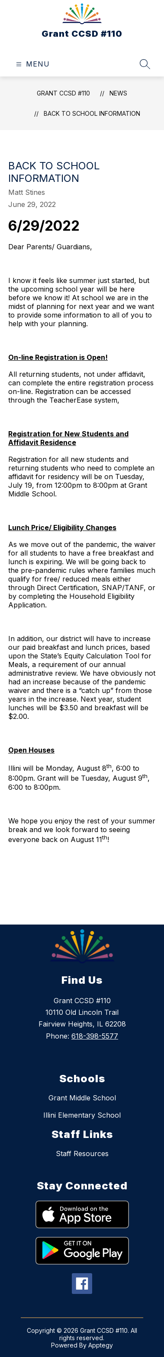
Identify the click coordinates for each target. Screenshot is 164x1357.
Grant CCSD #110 (63, 93)
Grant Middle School (82, 1097)
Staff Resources (82, 1153)
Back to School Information (92, 113)
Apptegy (100, 1345)
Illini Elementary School (82, 1115)
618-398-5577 (94, 1036)
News (118, 93)
